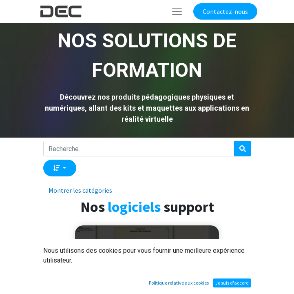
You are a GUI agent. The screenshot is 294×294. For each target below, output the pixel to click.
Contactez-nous (225, 11)
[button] (59, 168)
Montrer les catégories (80, 190)
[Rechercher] (242, 148)
